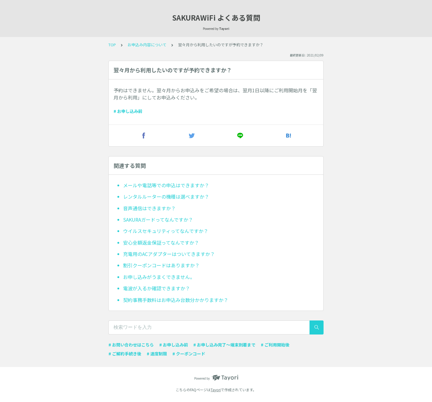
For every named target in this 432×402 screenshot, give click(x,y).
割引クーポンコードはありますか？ (161, 265)
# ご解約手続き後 (124, 354)
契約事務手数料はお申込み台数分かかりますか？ (175, 299)
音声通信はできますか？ (149, 208)
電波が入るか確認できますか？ (156, 288)
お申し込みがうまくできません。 (159, 276)
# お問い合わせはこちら (131, 345)
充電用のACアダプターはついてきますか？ (169, 253)
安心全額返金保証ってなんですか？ (161, 242)
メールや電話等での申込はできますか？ (166, 185)
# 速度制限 (157, 354)
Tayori (216, 389)
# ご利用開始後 (275, 345)
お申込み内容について (147, 44)
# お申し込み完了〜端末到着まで (224, 345)
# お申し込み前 (128, 111)
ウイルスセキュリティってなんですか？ (165, 230)
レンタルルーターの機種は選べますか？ (166, 196)
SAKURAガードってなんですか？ (158, 219)
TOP (112, 44)
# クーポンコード (188, 354)
